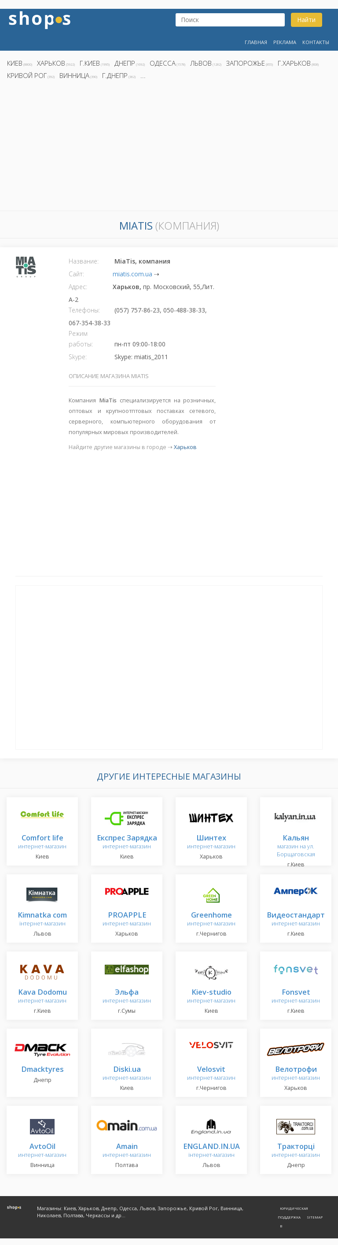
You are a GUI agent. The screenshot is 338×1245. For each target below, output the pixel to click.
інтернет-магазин (42, 919)
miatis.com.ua (132, 274)
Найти (306, 19)
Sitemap (315, 1217)
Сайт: (76, 274)
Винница (74, 75)
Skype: (78, 357)
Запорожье (245, 63)
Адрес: (78, 286)
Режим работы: (81, 338)
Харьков (51, 63)
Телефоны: (84, 310)
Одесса (163, 63)
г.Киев (90, 63)
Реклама (284, 42)
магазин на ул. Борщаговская (296, 846)
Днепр (124, 63)
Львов (201, 63)
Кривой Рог (27, 75)
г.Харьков (294, 63)
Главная (256, 42)
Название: (84, 261)
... (143, 75)
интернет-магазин (42, 842)
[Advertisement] (169, 147)
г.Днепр (115, 75)
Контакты (315, 42)
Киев (14, 63)
